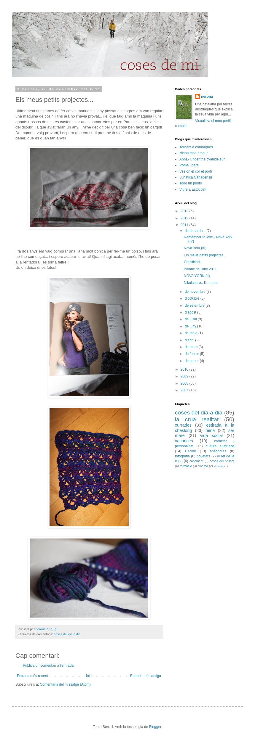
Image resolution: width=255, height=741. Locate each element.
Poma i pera (189, 165)
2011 (185, 225)
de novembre (195, 292)
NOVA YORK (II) (197, 276)
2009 (185, 376)
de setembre (195, 305)
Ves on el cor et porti (195, 171)
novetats (203, 456)
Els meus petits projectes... (205, 255)
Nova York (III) (195, 248)
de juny (191, 326)
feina (210, 430)
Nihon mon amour (193, 153)
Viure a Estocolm (192, 189)
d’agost (191, 312)
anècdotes (218, 451)
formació (186, 466)
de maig (191, 333)
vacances (184, 440)
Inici (89, 676)
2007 (185, 390)
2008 (185, 383)
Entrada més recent (32, 676)
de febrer (192, 354)
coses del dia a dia (67, 634)
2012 (185, 218)
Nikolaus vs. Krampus (201, 283)
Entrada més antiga (145, 676)
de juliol (191, 319)
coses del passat (222, 461)
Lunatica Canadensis (196, 177)
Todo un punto (190, 183)
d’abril (190, 340)
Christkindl (192, 262)
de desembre (195, 231)
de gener (192, 361)
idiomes (219, 466)
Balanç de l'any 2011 (200, 269)
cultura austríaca (220, 446)
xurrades (183, 425)
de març (192, 347)
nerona (207, 96)
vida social (211, 435)
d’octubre (192, 298)
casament (196, 461)
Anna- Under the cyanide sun (202, 159)
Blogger (155, 727)
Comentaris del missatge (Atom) (65, 684)
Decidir (190, 451)
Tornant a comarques (196, 147)
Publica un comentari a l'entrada (48, 665)
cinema (203, 466)
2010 (185, 369)
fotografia (182, 456)
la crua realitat (197, 419)
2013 (185, 211)
